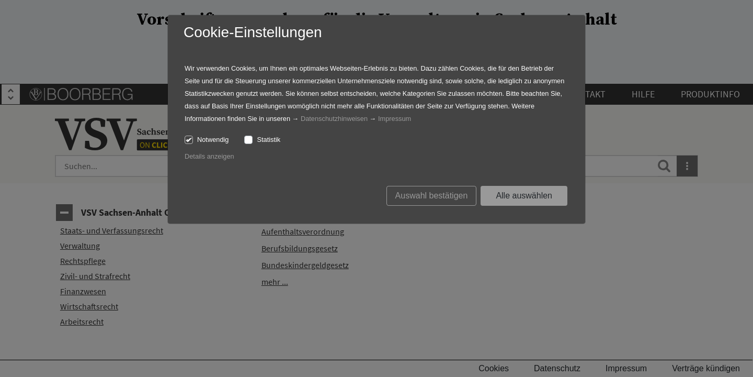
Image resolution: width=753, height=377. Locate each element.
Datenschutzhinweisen (334, 119)
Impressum (394, 119)
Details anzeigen (209, 156)
